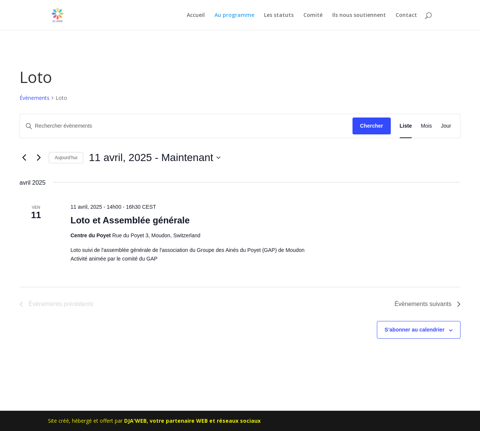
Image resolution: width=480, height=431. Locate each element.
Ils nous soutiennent (359, 15)
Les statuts (279, 15)
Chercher (371, 126)
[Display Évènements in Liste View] (406, 126)
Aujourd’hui (66, 157)
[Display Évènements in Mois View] (426, 126)
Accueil (196, 15)
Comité (312, 15)
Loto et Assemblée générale (130, 220)
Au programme (234, 15)
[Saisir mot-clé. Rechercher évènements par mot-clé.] (186, 126)
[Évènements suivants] (38, 157)
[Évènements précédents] (24, 157)
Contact (406, 15)
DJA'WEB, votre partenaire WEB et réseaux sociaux (192, 420)
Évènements (35, 97)
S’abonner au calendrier (415, 330)
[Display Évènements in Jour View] (446, 126)
